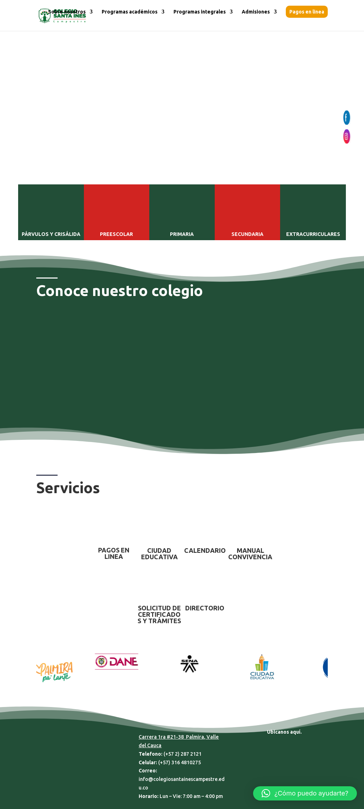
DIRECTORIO (204, 607)
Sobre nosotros (67, 12)
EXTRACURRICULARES (313, 234)
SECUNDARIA (247, 234)
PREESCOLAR (116, 234)
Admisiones (256, 12)
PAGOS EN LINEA (113, 553)
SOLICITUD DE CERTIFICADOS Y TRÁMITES (159, 614)
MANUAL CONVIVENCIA (250, 553)
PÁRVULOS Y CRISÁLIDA (51, 234)
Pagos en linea (306, 12)
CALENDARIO (205, 550)
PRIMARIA (182, 234)
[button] (305, 793)
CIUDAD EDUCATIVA (159, 553)
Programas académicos (129, 12)
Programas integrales (199, 12)
